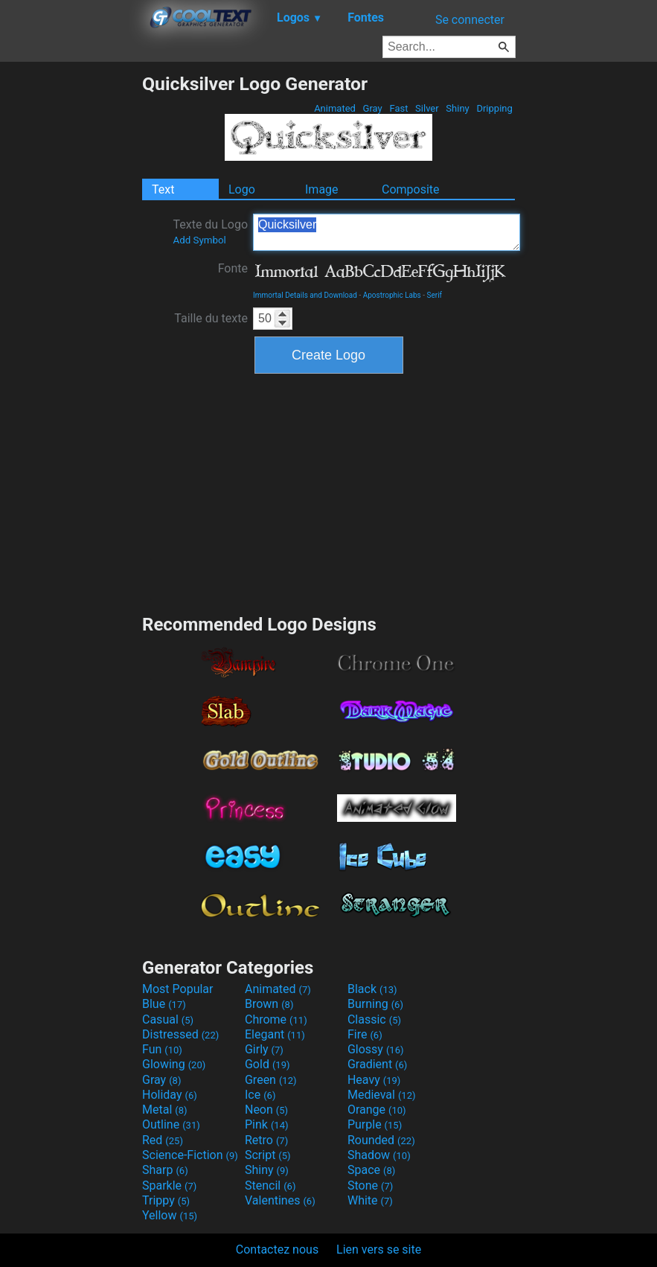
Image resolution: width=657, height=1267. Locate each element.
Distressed (180, 1034)
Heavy (373, 1080)
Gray (372, 108)
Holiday (169, 1095)
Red (162, 1140)
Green (271, 1080)
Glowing (173, 1064)
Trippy (166, 1200)
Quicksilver (386, 232)
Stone (370, 1185)
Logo (241, 189)
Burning (375, 1004)
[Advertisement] (70, 296)
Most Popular (178, 989)
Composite (411, 189)
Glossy (375, 1049)
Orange (376, 1109)
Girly (264, 1049)
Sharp (165, 1170)
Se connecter (469, 20)
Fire (364, 1034)
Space (371, 1170)
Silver (427, 108)
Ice (260, 1095)
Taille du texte (211, 318)
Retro (266, 1140)
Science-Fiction (190, 1155)
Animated (335, 108)
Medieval (381, 1095)
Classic (374, 1019)
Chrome (276, 1019)
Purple (374, 1124)
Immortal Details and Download (305, 295)
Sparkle (169, 1185)
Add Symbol (199, 240)
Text (163, 189)
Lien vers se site (378, 1249)
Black (372, 989)
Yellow (169, 1215)
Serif (435, 295)
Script (268, 1155)
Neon (266, 1109)
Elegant (275, 1034)
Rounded (381, 1140)
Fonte (233, 268)
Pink (267, 1124)
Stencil (270, 1185)
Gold (267, 1064)
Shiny (457, 108)
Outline (171, 1124)
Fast (398, 108)
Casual (167, 1019)
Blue (164, 1004)
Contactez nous (277, 1249)
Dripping (494, 108)
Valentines (280, 1200)
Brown (269, 1004)
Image (322, 189)
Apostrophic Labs (392, 295)
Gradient (377, 1064)
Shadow (379, 1155)
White (370, 1200)
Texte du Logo (210, 231)
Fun (162, 1049)
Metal (165, 1109)
